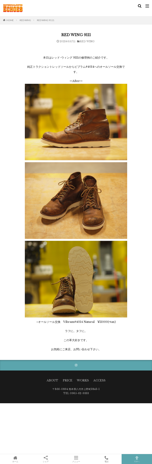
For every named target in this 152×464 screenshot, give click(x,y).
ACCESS (99, 380)
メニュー (76, 459)
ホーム (15, 459)
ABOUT (52, 380)
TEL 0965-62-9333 (76, 393)
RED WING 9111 (45, 20)
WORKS (83, 380)
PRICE (67, 380)
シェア (45, 459)
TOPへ (137, 459)
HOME (10, 20)
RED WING (25, 20)
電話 (106, 459)
